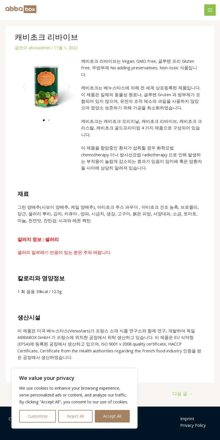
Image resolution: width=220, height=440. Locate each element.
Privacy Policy (193, 425)
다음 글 (182, 393)
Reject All (75, 416)
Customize (38, 416)
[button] (24, 86)
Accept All (112, 416)
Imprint (187, 418)
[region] (74, 398)
